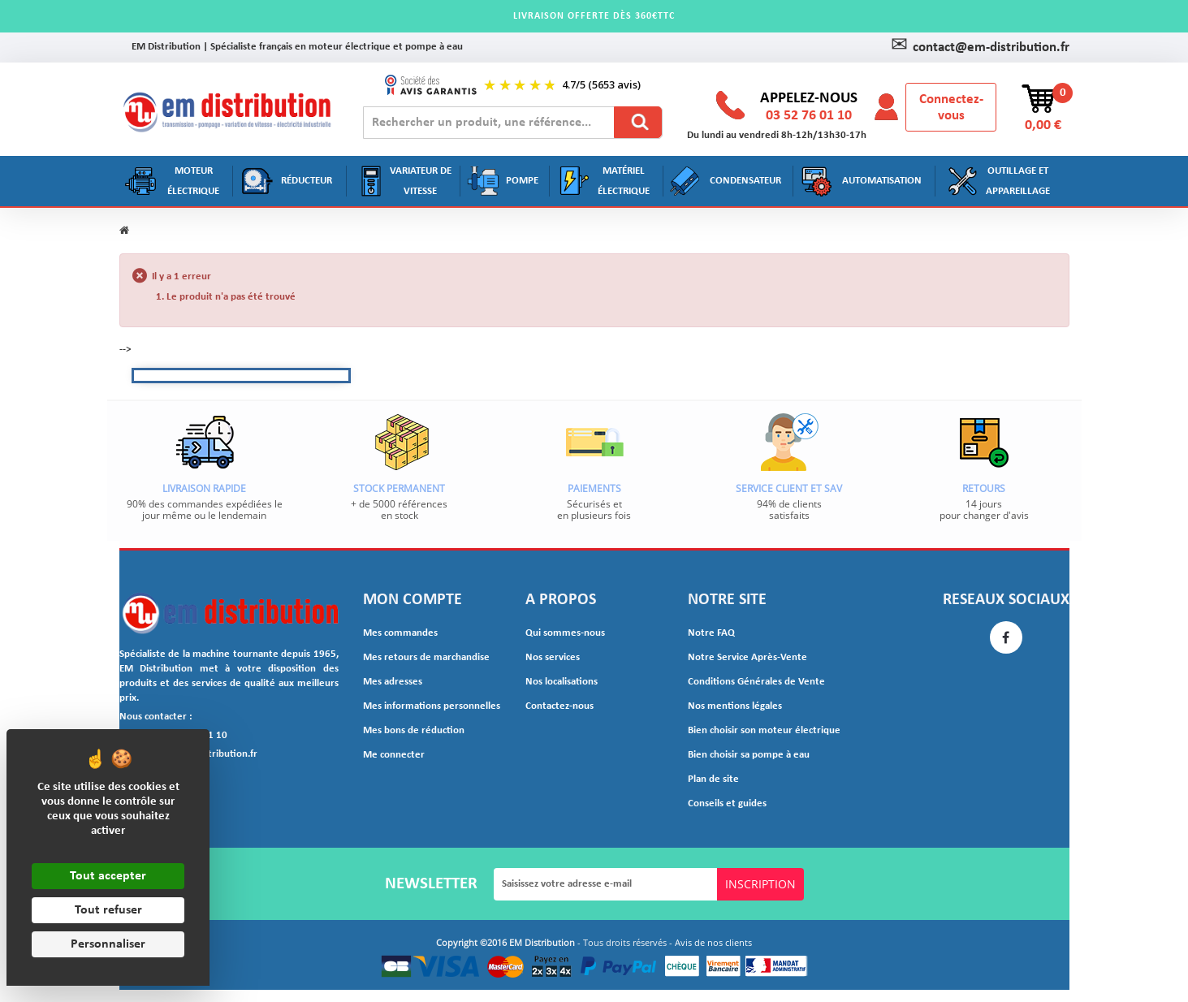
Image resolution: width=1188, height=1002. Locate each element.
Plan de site (711, 779)
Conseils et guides (723, 804)
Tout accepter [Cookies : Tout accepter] (108, 876)
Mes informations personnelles (424, 706)
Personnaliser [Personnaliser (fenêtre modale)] (108, 944)
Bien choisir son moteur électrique (756, 731)
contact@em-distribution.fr (980, 48)
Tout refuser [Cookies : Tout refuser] (108, 910)
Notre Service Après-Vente (740, 658)
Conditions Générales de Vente (749, 682)
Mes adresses (390, 682)
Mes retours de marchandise (420, 658)
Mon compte (412, 600)
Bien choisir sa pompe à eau (744, 755)
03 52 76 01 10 (809, 115)
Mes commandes (397, 633)
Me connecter (390, 755)
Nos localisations (559, 682)
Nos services (550, 658)
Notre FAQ (708, 633)
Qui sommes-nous (561, 633)
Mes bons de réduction (408, 731)
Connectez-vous (951, 108)
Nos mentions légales (731, 706)
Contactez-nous (555, 706)
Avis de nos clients (713, 943)
